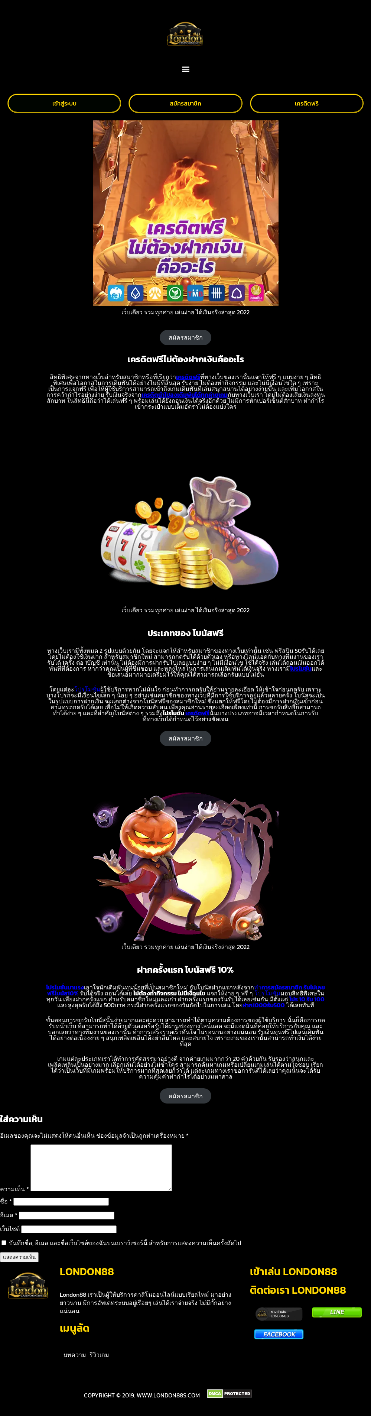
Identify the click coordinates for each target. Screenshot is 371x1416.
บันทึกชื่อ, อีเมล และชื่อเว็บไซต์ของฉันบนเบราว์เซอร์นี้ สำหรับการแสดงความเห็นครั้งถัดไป (125, 1251)
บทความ (75, 1363)
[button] (185, 69)
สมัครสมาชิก (186, 337)
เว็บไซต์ (10, 1237)
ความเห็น (14, 1197)
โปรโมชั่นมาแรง (65, 987)
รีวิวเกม (99, 1363)
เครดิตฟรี (188, 376)
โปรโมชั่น (301, 668)
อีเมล (8, 1223)
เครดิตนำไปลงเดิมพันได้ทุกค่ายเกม (184, 394)
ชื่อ (6, 1210)
